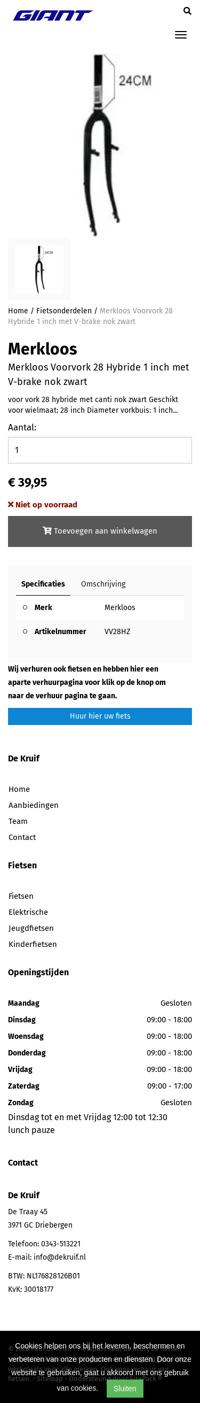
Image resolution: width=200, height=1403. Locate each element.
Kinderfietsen (33, 944)
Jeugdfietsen (31, 928)
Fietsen (21, 896)
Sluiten (125, 1388)
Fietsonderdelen (64, 310)
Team (18, 821)
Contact (22, 837)
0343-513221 (61, 1243)
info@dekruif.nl (60, 1257)
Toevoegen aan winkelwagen (100, 531)
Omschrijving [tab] (103, 584)
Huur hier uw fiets (100, 716)
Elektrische (28, 912)
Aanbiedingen (34, 805)
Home (18, 310)
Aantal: (22, 427)
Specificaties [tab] (43, 584)
